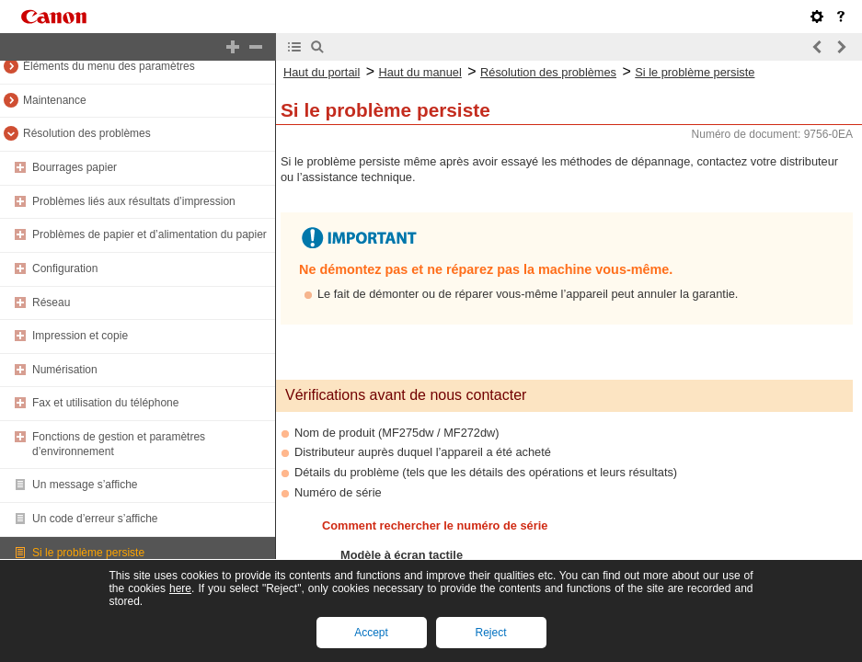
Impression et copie (80, 335)
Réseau (51, 302)
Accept (371, 632)
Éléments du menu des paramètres (109, 66)
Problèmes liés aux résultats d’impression (134, 201)
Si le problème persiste (88, 552)
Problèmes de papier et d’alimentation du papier (149, 234)
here (180, 588)
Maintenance (54, 100)
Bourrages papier (74, 167)
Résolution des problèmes (87, 133)
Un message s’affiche (85, 484)
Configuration (65, 268)
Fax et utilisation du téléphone (105, 402)
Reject (490, 632)
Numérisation (65, 369)
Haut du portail (321, 72)
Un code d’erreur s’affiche (95, 518)
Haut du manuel (419, 72)
